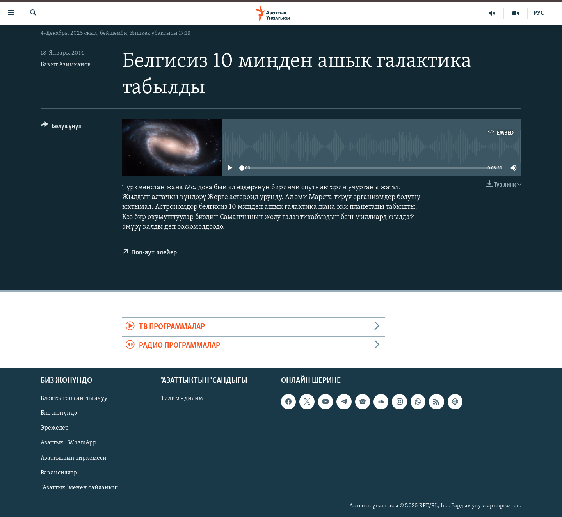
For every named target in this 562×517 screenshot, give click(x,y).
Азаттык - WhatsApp (68, 443)
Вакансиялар (59, 472)
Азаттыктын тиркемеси (74, 458)
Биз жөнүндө (59, 413)
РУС (539, 13)
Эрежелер (55, 428)
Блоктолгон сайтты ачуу (74, 398)
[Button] (61, 127)
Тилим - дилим (182, 398)
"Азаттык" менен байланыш (79, 488)
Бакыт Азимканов (66, 65)
